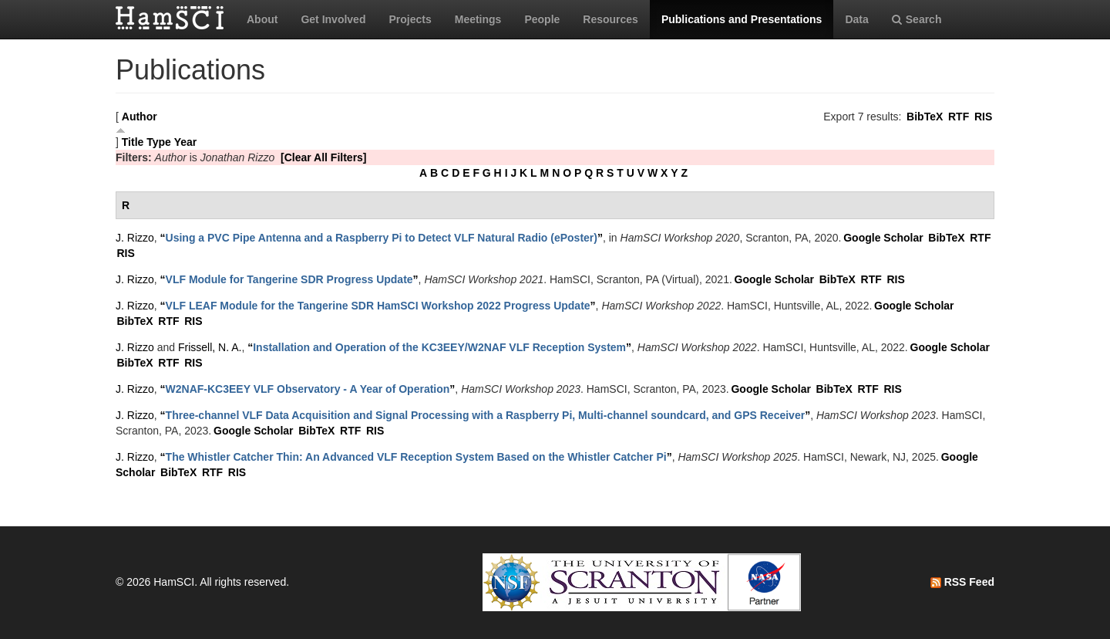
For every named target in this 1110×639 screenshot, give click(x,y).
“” (381, 238)
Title (133, 142)
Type (158, 142)
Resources (610, 19)
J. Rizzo (135, 238)
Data (856, 19)
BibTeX (924, 116)
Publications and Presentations (741, 19)
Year (185, 142)
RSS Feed (962, 582)
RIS (983, 116)
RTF (958, 116)
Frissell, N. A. (209, 347)
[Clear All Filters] (324, 157)
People (542, 19)
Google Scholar (883, 238)
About (262, 19)
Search (917, 19)
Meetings (478, 19)
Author (139, 116)
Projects (409, 19)
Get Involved (333, 19)
